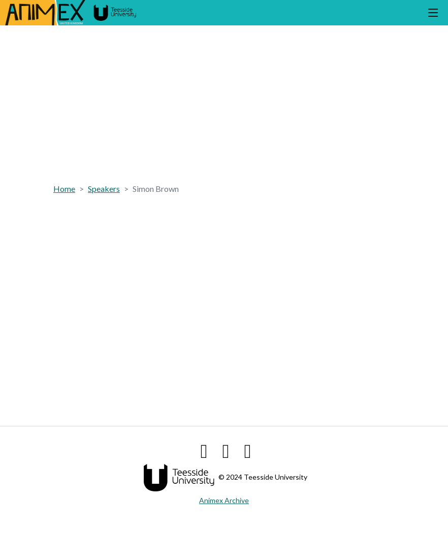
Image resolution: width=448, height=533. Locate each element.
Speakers (104, 188)
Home (64, 188)
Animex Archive (224, 500)
